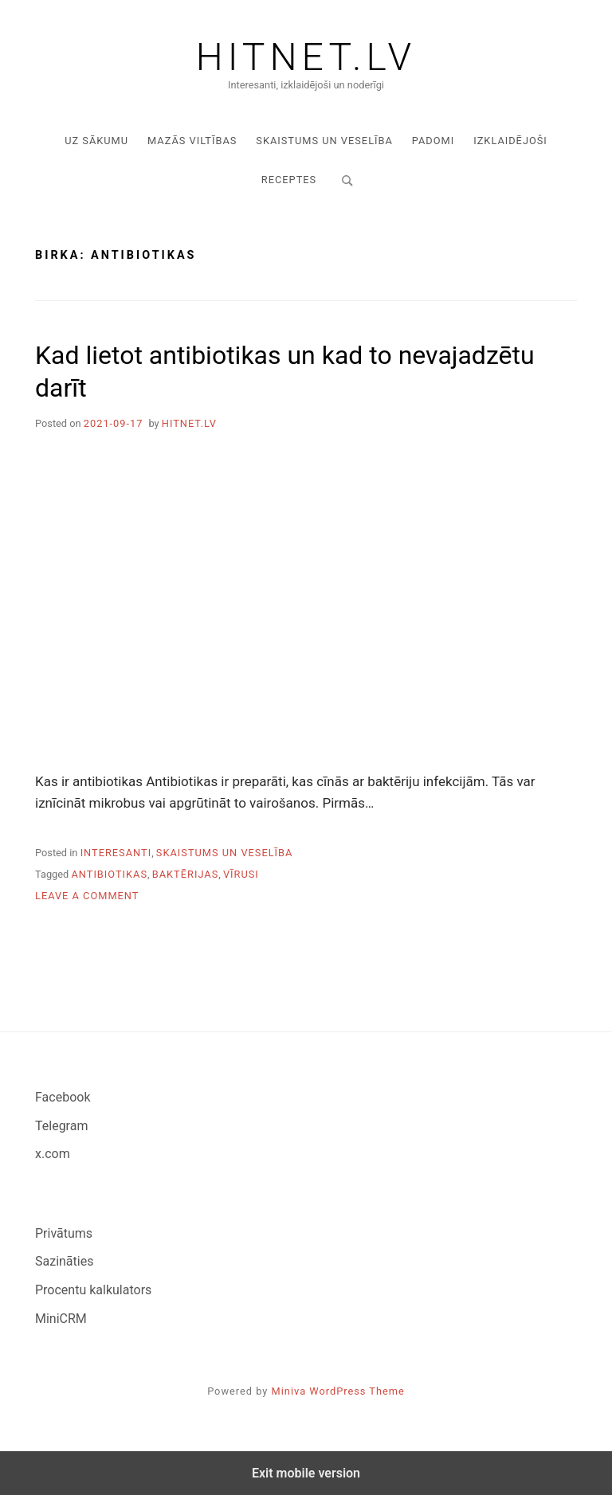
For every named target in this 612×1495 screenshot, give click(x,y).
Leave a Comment (87, 896)
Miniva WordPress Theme (338, 1391)
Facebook (62, 1097)
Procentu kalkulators (93, 1289)
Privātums (63, 1233)
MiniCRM (61, 1318)
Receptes (288, 180)
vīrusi (241, 874)
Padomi (433, 141)
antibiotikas (109, 874)
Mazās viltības (192, 141)
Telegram (61, 1125)
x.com (52, 1153)
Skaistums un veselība (324, 141)
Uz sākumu (96, 141)
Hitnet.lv (306, 57)
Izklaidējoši (510, 141)
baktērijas (185, 874)
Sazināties (64, 1261)
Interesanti (116, 853)
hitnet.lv (189, 423)
